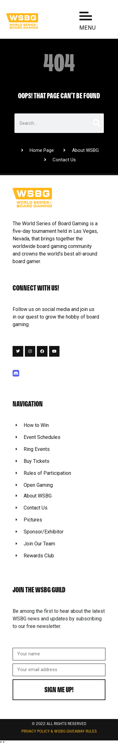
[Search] (96, 123)
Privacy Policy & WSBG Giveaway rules (59, 732)
